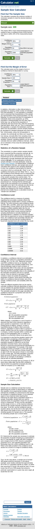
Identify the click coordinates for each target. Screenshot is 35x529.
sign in (32, 1)
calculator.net (21, 526)
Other (28, 519)
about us (4, 524)
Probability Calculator (9, 103)
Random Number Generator (8, 516)
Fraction (19, 509)
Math (24, 519)
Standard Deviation (22, 513)
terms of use (18, 524)
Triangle (19, 511)
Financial (7, 519)
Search (27, 502)
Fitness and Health (16, 519)
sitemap (10, 524)
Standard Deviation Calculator (11, 100)
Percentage (6, 511)
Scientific (5, 509)
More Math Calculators (23, 516)
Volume (5, 513)
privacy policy (27, 524)
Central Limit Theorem (8, 163)
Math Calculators (9, 506)
